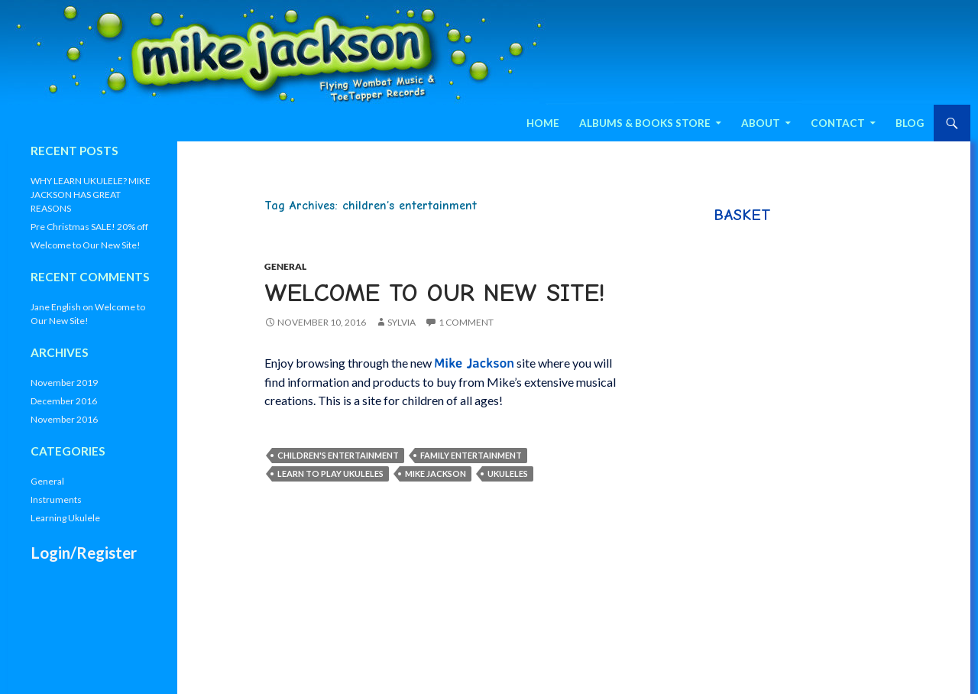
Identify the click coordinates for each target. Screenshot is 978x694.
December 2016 (64, 401)
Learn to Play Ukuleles (330, 473)
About (760, 123)
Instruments (56, 499)
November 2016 (64, 419)
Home (542, 123)
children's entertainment (338, 455)
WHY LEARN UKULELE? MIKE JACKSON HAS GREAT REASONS (91, 194)
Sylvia (401, 322)
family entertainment (471, 455)
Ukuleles (507, 473)
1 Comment (466, 322)
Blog (909, 123)
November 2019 (64, 382)
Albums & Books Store (645, 123)
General (285, 266)
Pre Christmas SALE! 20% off (89, 226)
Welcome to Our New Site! (434, 292)
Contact (838, 123)
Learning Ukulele (65, 518)
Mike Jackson (435, 473)
